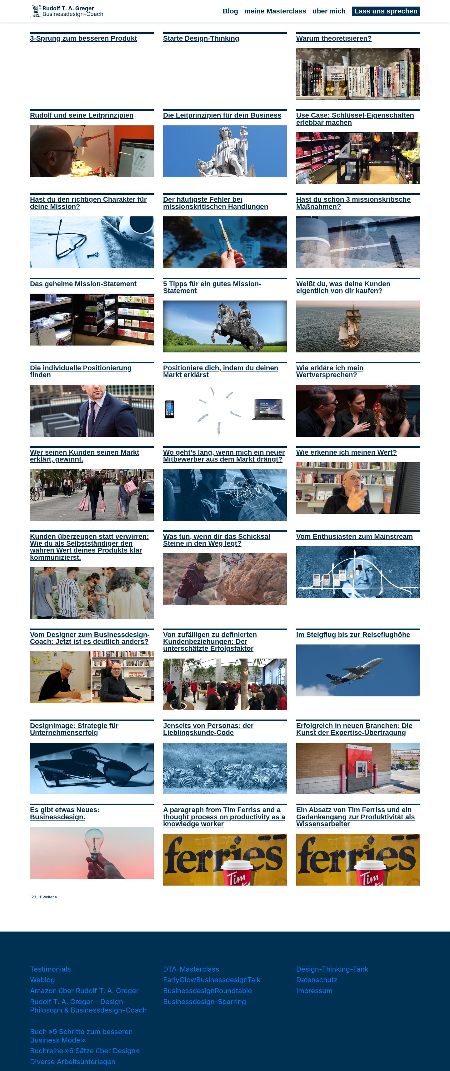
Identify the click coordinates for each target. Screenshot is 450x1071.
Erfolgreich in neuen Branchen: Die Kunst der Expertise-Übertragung (354, 729)
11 (40, 897)
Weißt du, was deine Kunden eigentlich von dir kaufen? (343, 287)
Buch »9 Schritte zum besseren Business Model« (81, 1035)
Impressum (314, 990)
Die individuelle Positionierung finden (81, 371)
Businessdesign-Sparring (204, 1001)
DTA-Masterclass (191, 969)
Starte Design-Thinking (201, 38)
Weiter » (49, 897)
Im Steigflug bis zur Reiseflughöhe (353, 635)
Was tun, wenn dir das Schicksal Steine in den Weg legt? (216, 540)
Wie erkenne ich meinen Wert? (346, 452)
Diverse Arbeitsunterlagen (72, 1061)
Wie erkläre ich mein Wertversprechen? (329, 371)
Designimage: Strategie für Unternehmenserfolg (74, 729)
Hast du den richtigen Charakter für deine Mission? (88, 202)
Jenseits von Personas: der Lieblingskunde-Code (208, 729)
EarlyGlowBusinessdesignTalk (212, 979)
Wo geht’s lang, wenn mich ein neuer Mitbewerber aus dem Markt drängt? (224, 455)
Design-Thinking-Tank (332, 969)
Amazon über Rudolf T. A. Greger (84, 990)
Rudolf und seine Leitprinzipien (81, 115)
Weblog (42, 979)
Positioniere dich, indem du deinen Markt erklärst (220, 371)
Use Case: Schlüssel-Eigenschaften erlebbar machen (355, 118)
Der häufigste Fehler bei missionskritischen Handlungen (215, 202)
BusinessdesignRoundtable (207, 990)
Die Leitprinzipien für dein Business (222, 115)
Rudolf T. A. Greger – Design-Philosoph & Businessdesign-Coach (88, 1005)
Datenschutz (317, 979)
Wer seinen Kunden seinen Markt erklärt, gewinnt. (84, 455)
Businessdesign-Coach (72, 11)
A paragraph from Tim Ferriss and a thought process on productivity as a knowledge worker (224, 817)
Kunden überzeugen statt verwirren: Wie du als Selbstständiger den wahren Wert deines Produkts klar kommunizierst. (89, 547)
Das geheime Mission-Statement (83, 284)
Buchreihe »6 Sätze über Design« (85, 1050)
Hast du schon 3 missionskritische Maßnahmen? (353, 202)
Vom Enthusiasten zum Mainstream (354, 536)
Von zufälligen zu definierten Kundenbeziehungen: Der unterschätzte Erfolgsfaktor (210, 642)
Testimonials (50, 969)
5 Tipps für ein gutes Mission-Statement (212, 287)
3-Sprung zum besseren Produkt (83, 38)
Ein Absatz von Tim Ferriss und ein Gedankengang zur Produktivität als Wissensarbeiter (355, 817)
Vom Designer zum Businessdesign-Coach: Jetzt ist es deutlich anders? (90, 638)
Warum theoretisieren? (334, 38)
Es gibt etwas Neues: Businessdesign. (65, 813)
